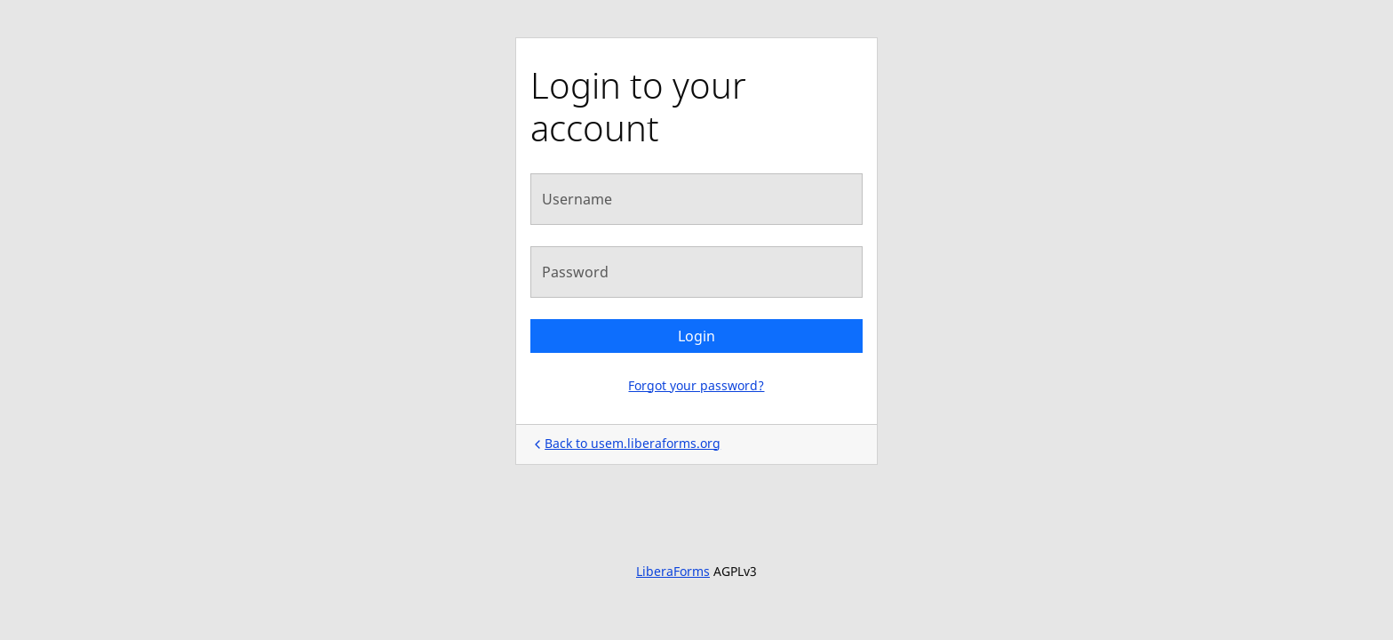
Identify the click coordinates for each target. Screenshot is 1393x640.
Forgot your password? (696, 385)
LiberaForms (673, 571)
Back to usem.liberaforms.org (625, 443)
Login (696, 336)
